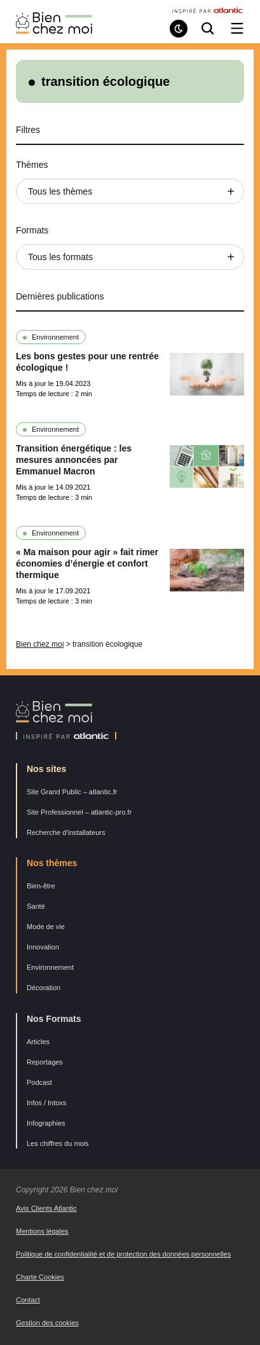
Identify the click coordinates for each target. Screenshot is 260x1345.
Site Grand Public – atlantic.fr (72, 792)
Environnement (55, 337)
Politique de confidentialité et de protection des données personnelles (123, 1254)
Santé (36, 906)
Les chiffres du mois (58, 1143)
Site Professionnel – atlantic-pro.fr (79, 812)
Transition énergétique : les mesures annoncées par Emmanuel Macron (74, 459)
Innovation (43, 947)
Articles (38, 1041)
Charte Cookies (40, 1277)
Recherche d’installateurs (66, 832)
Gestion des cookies (47, 1323)
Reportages (45, 1062)
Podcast (39, 1082)
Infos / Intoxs (46, 1103)
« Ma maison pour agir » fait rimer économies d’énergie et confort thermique (87, 563)
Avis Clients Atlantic (46, 1208)
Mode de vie (46, 926)
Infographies (46, 1123)
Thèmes (32, 165)
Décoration (43, 987)
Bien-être (41, 886)
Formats (32, 230)
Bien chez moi (40, 644)
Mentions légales (42, 1231)
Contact (28, 1300)
